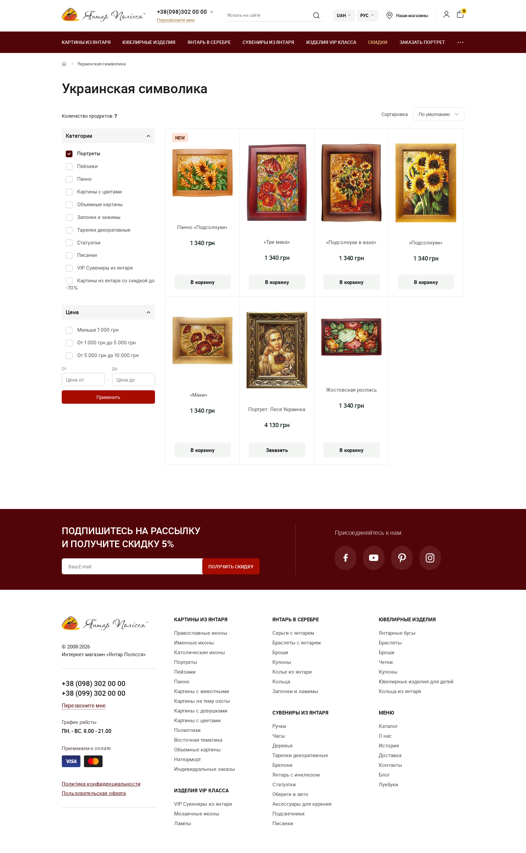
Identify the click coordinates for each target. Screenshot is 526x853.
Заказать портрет (422, 42)
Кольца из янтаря (400, 691)
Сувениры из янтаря (268, 42)
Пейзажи (87, 166)
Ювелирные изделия (148, 42)
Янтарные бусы (397, 632)
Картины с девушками (200, 710)
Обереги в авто (290, 794)
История (389, 745)
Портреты (88, 153)
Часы (278, 735)
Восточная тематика (198, 739)
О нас (385, 735)
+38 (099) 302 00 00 (93, 693)
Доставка (390, 755)
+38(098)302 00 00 (182, 11)
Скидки (377, 42)
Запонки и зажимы (98, 217)
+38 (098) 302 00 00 (93, 683)
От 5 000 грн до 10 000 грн (108, 355)
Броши (280, 652)
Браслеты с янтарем (296, 642)
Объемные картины (99, 204)
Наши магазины (407, 15)
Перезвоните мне (176, 20)
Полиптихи (187, 730)
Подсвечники (288, 813)
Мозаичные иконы (196, 813)
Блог (384, 774)
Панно (84, 179)
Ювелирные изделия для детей (416, 681)
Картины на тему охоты (202, 700)
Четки (386, 662)
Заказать (277, 450)
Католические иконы (199, 652)
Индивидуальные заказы (204, 768)
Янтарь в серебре (209, 42)
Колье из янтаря (292, 671)
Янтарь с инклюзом (296, 774)
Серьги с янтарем (293, 632)
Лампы (182, 823)
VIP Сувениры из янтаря (105, 268)
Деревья (282, 745)
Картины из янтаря (86, 42)
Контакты (390, 764)
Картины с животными (201, 691)
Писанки (87, 255)
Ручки (279, 726)
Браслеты (390, 642)
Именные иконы (194, 642)
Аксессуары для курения (301, 803)
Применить (108, 397)
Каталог (388, 726)
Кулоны (281, 662)
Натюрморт (187, 759)
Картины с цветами (99, 191)
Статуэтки (89, 242)
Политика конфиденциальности (101, 783)
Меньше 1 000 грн (98, 330)
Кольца (281, 681)
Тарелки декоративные (103, 230)
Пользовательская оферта (94, 793)
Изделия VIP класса (331, 42)
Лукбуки (388, 784)
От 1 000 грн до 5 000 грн (106, 342)
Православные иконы (200, 632)
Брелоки (282, 764)
